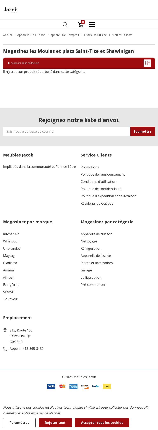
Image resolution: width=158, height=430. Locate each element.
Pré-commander (93, 285)
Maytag (9, 256)
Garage (86, 270)
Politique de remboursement (103, 174)
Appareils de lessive (96, 256)
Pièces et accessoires (97, 263)
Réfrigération (91, 248)
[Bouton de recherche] (65, 24)
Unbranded (12, 248)
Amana (8, 270)
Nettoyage (89, 241)
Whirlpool (10, 241)
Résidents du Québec (97, 203)
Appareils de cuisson (96, 234)
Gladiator (10, 263)
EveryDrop (11, 285)
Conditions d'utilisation (98, 182)
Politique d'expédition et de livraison (108, 196)
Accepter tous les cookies (102, 422)
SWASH (8, 292)
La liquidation (91, 277)
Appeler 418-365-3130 (27, 349)
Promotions (90, 167)
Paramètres (19, 422)
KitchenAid (11, 234)
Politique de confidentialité (101, 189)
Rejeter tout (55, 422)
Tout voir (10, 299)
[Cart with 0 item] (80, 24)
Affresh (8, 277)
